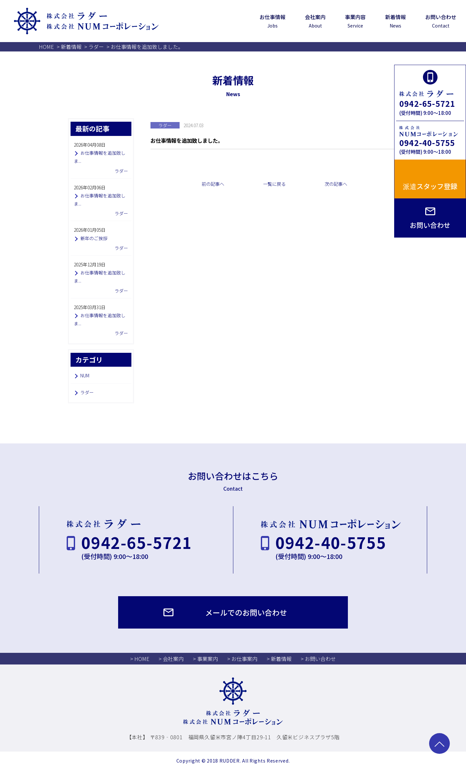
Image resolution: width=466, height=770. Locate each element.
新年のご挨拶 (93, 238)
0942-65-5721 (427, 103)
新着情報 (71, 46)
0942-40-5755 (427, 142)
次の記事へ (336, 184)
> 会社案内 (171, 659)
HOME (46, 46)
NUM (84, 375)
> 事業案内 (205, 659)
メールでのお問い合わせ (246, 612)
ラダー (96, 46)
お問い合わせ (430, 225)
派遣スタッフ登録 (430, 186)
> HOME (140, 659)
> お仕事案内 (242, 659)
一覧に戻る (274, 184)
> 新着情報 (279, 659)
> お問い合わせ (318, 659)
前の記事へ (213, 184)
